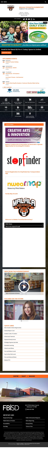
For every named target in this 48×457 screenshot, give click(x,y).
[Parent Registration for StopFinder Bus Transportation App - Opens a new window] (22, 172)
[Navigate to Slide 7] (27, 330)
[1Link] (6, 108)
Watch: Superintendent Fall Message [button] (13, 293)
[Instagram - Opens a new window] (31, 19)
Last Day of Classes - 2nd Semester (14, 77)
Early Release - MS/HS (11, 67)
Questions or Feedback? (20, 453)
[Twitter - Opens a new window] (24, 19)
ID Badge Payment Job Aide (11, 352)
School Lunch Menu (9, 358)
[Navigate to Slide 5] (25, 330)
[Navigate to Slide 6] (26, 330)
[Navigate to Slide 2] (21, 330)
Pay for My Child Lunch (10, 364)
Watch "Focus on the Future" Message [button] (13, 328)
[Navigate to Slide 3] (22, 330)
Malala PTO (7, 370)
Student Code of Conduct (10, 343)
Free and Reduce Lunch (10, 361)
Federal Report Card (9, 340)
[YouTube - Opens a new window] (29, 19)
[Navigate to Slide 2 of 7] (42, 302)
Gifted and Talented (9, 346)
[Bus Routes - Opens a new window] (42, 108)
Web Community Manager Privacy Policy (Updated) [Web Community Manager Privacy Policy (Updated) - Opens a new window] (32, 453)
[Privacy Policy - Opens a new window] (35, 433)
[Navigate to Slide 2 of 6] (46, 23)
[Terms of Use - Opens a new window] (35, 436)
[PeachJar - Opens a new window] (18, 108)
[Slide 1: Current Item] (20, 330)
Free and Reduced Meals (10, 367)
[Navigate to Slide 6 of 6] (43, 23)
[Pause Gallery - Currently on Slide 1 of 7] (6, 302)
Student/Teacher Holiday (12, 62)
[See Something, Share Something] (30, 115)
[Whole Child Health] (30, 108)
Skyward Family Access (10, 349)
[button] (4, 2)
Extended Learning (9, 355)
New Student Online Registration (12, 337)
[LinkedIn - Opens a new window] (34, 19)
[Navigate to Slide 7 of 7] (39, 302)
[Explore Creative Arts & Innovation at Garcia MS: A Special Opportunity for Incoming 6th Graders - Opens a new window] (23, 145)
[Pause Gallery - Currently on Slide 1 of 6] (45, 23)
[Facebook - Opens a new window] (26, 19)
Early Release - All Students (12, 73)
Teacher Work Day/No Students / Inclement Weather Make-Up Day (22, 83)
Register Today (6, 52)
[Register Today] (24, 34)
